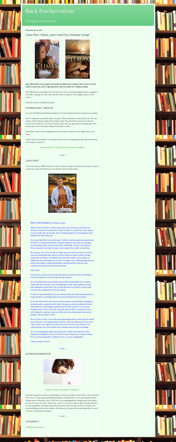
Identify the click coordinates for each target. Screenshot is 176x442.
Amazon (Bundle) (77, 147)
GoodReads (74, 390)
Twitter (56, 390)
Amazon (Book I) (47, 147)
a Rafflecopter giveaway (35, 427)
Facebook (64, 390)
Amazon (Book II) (62, 147)
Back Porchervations (50, 11)
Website (49, 390)
